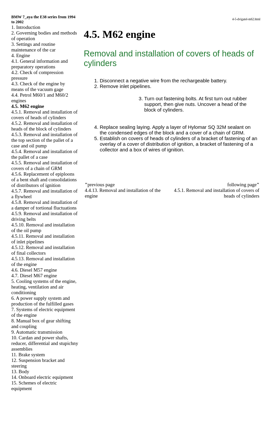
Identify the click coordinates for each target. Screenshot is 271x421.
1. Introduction (25, 27)
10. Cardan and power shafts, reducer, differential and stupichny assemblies (44, 343)
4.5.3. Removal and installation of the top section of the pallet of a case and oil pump (44, 140)
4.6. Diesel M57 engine (34, 270)
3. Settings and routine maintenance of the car (33, 47)
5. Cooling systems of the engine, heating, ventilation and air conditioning (43, 287)
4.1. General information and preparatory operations (39, 63)
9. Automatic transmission (36, 332)
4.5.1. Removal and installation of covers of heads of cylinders (44, 114)
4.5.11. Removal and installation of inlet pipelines (42, 238)
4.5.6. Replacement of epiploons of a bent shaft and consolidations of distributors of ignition (44, 179)
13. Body (20, 371)
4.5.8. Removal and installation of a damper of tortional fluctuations (44, 205)
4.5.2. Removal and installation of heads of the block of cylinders (44, 126)
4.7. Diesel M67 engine (34, 275)
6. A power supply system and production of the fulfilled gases (42, 300)
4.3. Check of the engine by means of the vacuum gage (38, 86)
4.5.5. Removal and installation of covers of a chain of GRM (44, 165)
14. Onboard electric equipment (42, 377)
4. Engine (20, 55)
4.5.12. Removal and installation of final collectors (43, 250)
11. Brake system (28, 354)
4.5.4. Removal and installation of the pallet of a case (44, 154)
